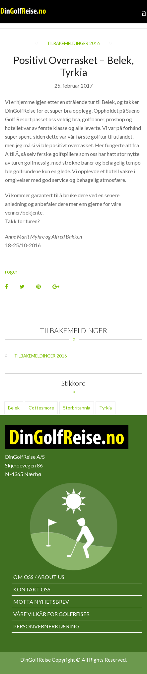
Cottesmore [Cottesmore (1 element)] (41, 407)
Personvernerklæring (46, 626)
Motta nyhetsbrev (41, 601)
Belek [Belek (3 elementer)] (14, 407)
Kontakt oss (31, 589)
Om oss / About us (38, 577)
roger (11, 271)
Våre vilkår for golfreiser (51, 614)
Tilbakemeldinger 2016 (73, 43)
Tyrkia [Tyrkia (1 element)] (105, 407)
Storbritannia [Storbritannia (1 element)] (76, 407)
